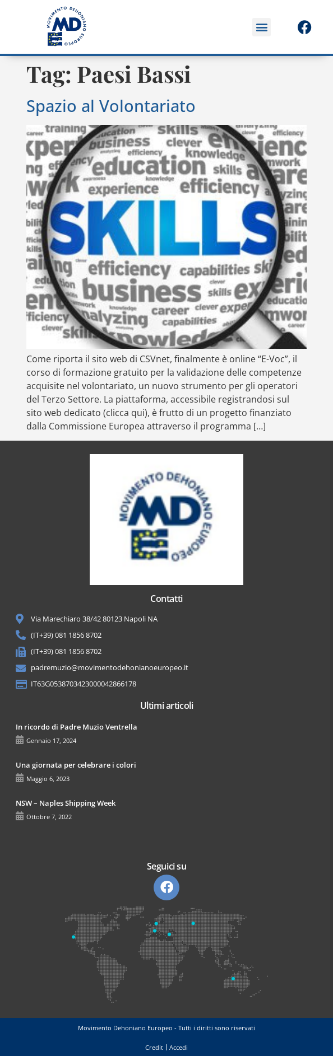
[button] (261, 27)
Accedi (178, 1047)
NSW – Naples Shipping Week (65, 803)
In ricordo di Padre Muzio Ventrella (76, 727)
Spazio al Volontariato (111, 105)
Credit (154, 1047)
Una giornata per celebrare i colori (76, 765)
